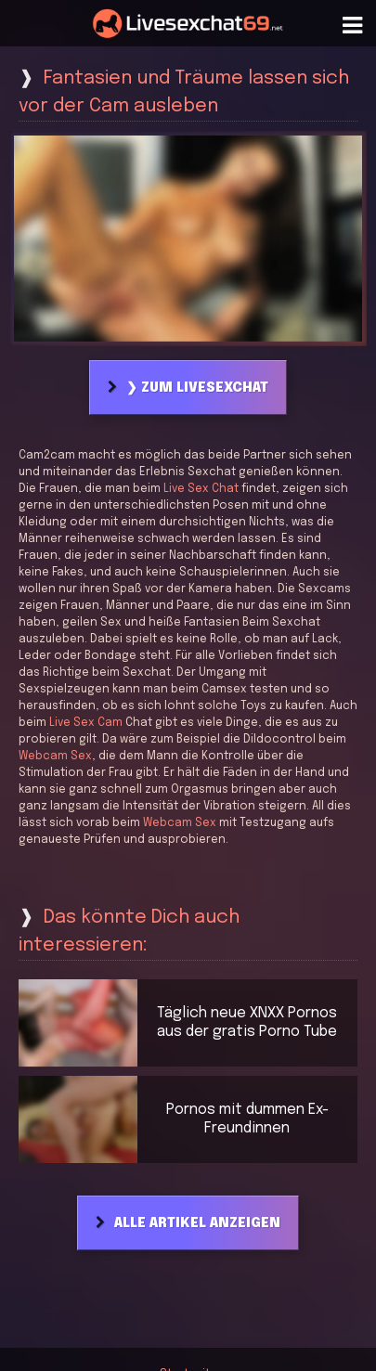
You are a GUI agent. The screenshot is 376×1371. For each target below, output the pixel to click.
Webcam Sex (55, 756)
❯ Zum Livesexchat (197, 388)
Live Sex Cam (86, 723)
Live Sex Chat (201, 489)
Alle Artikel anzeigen (197, 1223)
